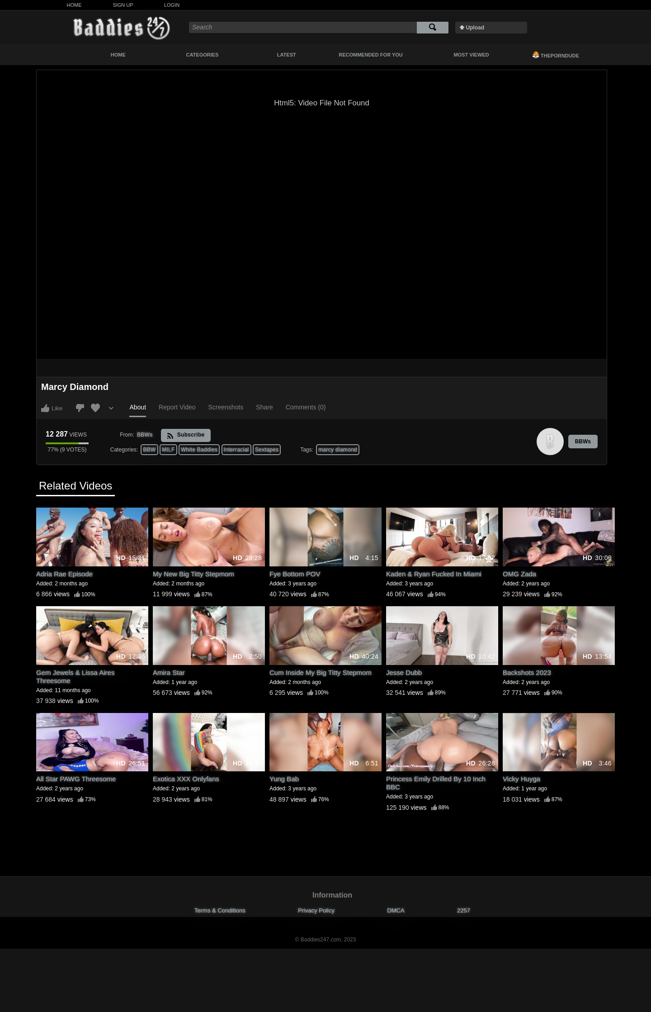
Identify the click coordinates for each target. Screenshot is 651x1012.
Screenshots (226, 407)
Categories (202, 54)
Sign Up (123, 5)
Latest (286, 54)
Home (74, 5)
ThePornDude (555, 54)
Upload (475, 27)
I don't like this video (80, 408)
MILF (168, 450)
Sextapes (266, 450)
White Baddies (199, 450)
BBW (149, 450)
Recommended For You (371, 54)
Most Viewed (471, 54)
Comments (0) (306, 407)
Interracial (236, 450)
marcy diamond (337, 450)
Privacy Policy (316, 910)
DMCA (395, 910)
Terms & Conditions (219, 910)
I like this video (45, 408)
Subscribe (185, 435)
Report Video (177, 407)
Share (264, 407)
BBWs (583, 441)
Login (171, 5)
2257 (463, 910)
